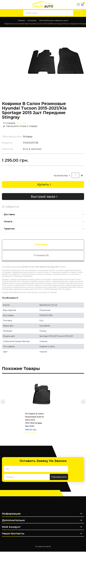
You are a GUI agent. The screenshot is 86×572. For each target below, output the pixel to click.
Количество (61, 175)
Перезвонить (59, 477)
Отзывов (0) (41, 255)
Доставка (9, 214)
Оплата (8, 221)
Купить (43, 184)
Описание (41, 244)
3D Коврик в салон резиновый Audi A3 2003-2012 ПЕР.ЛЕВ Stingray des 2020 (23, 419)
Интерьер (31, 20)
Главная (21, 20)
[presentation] (2, 401)
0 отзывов (9, 123)
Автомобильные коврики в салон (53, 20)
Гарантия (9, 228)
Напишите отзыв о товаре (20, 126)
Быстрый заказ (43, 196)
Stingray (27, 136)
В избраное (10, 206)
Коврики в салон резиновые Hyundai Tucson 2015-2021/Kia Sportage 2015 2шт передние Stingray (45, 24)
